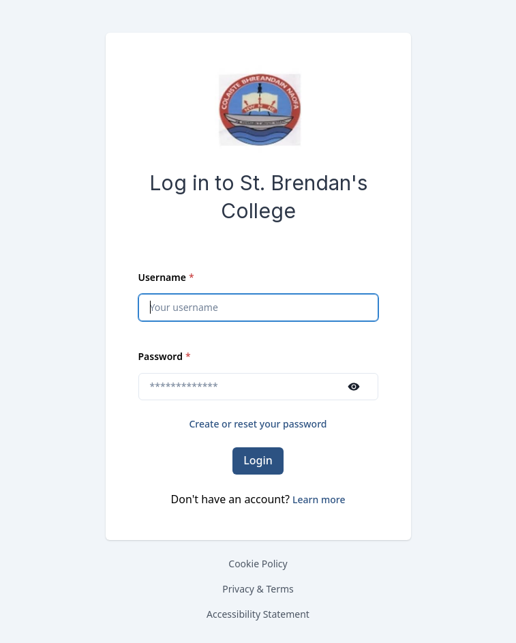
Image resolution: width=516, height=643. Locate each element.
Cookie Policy (257, 563)
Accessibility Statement (258, 614)
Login (258, 460)
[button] (318, 499)
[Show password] (354, 386)
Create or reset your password (258, 423)
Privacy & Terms (258, 588)
